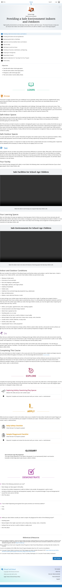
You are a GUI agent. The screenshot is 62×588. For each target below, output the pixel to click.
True (3, 506)
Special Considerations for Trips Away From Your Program (16, 58)
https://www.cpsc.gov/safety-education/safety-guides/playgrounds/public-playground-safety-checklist (30, 551)
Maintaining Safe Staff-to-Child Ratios (11, 39)
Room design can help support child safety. (12, 487)
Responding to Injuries (8, 55)
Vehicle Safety (6, 60)
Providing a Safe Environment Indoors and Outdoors (15, 34)
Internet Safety (6, 44)
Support (50, 2)
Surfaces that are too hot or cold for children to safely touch (17, 525)
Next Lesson (57, 558)
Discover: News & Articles (53, 574)
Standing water (6, 520)
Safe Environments (31, 16)
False (3, 509)
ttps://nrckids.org (20, 543)
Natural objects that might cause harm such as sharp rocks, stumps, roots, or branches (24, 523)
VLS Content (57, 569)
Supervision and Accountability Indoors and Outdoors (15, 42)
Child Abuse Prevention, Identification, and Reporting (15, 50)
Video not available (31, 190)
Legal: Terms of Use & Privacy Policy (13, 577)
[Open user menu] (58, 2)
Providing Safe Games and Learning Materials (13, 36)
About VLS (57, 572)
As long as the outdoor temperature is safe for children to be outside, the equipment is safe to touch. (27, 489)
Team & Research (55, 577)
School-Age (31, 14)
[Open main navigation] (3, 2)
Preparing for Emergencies (9, 52)
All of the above (6, 495)
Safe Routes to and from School (10, 47)
